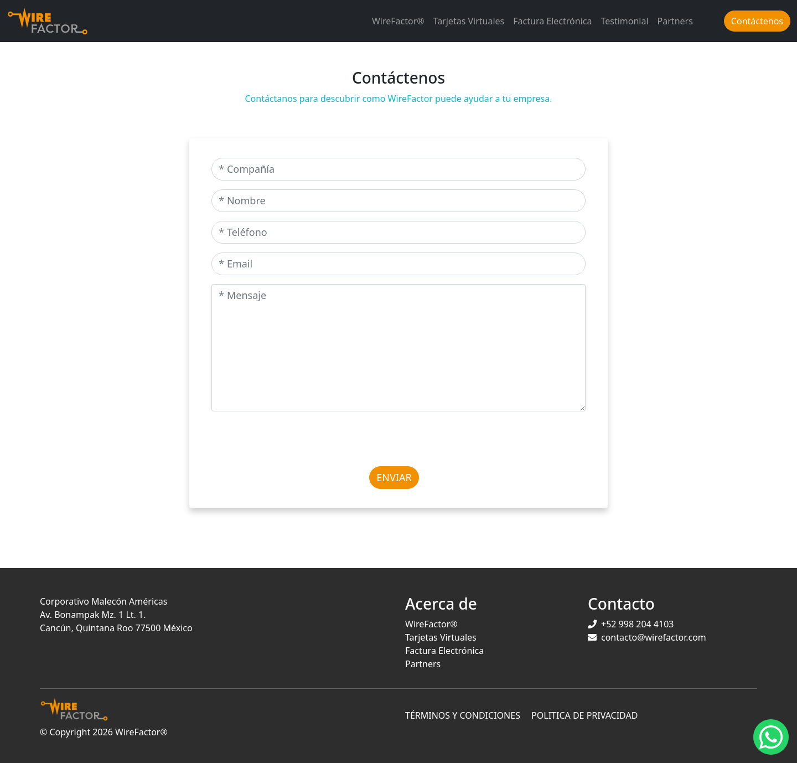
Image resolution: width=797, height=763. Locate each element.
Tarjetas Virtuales (469, 21)
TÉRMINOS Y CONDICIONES (462, 715)
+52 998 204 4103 (637, 624)
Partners (675, 21)
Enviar (393, 477)
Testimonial (624, 21)
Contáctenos (757, 21)
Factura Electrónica (552, 21)
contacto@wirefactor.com (653, 637)
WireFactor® (398, 21)
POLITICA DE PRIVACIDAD (584, 715)
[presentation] (295, 441)
